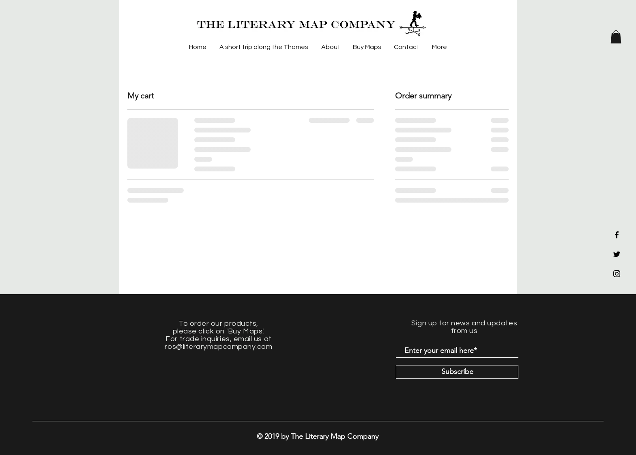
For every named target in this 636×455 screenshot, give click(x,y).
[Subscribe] (457, 372)
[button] (615, 36)
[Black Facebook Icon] (616, 234)
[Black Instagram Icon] (616, 273)
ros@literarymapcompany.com (218, 346)
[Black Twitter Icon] (616, 254)
